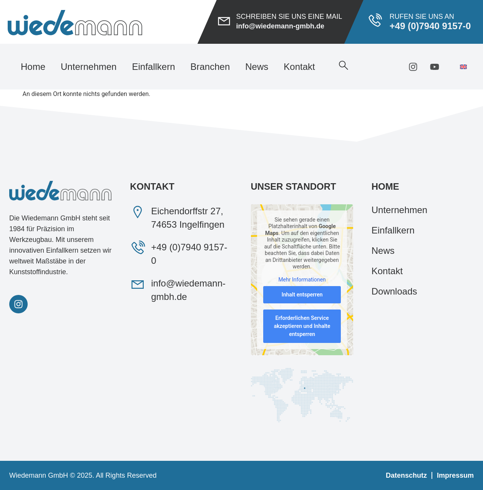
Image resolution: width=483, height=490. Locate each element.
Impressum (455, 475)
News (256, 66)
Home (33, 66)
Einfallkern (153, 66)
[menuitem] (463, 66)
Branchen (210, 66)
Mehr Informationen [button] (301, 279)
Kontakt (299, 66)
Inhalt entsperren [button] (301, 295)
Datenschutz (406, 475)
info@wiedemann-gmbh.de (280, 26)
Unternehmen (88, 66)
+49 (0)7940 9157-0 (430, 26)
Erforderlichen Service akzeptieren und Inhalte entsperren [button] (302, 326)
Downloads (394, 291)
